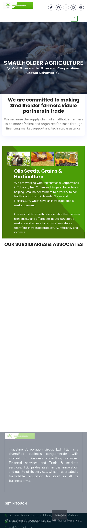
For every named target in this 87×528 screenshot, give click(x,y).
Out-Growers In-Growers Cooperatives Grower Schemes (47, 70)
